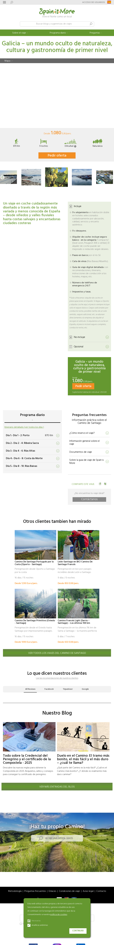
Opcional (78, 346)
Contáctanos (89, 499)
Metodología (15, 891)
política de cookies (58, 914)
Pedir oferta (57, 155)
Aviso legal (88, 891)
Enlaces (52, 891)
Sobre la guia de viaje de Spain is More (86, 461)
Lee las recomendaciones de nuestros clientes (57, 678)
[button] (2, 177)
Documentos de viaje (80, 452)
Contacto (101, 891)
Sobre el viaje (19, 33)
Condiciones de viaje (69, 891)
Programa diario (58, 33)
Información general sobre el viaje (84, 442)
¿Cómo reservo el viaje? (82, 433)
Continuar (78, 931)
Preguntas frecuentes (35, 891)
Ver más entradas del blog (57, 787)
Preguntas (95, 33)
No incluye (79, 337)
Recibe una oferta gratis (59, 838)
